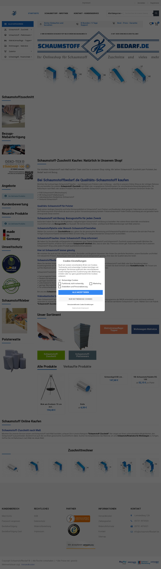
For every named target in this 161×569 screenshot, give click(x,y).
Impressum (85, 308)
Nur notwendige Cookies (80, 299)
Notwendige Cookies (68, 280)
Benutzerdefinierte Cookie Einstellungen (80, 304)
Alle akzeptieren (80, 292)
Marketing (95, 283)
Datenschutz (76, 308)
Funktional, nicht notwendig (71, 283)
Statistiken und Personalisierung (73, 287)
